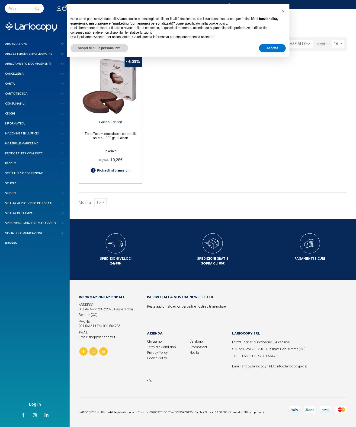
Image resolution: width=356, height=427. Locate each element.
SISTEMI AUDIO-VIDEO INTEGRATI (28, 203)
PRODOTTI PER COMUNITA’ (24, 153)
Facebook (83, 351)
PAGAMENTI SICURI (310, 258)
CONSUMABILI (15, 103)
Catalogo (196, 341)
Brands (11, 242)
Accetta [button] (272, 48)
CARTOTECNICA (16, 93)
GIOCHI (10, 113)
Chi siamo (154, 341)
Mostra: (323, 43)
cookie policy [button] (217, 23)
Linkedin (103, 351)
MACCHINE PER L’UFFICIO (22, 133)
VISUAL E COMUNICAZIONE (24, 233)
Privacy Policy (157, 352)
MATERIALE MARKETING (21, 143)
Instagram (93, 351)
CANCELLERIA (14, 73)
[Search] (38, 8)
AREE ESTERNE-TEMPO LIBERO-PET (29, 53)
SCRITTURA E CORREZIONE (24, 173)
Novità (194, 352)
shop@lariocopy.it (255, 366)
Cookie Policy (157, 358)
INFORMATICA (15, 123)
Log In (35, 404)
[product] (110, 87)
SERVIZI (10, 193)
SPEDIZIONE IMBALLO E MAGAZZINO (30, 223)
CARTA (10, 83)
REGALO (10, 163)
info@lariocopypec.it (291, 366)
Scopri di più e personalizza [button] (99, 48)
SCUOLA (11, 183)
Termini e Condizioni (161, 347)
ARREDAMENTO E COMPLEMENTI (28, 63)
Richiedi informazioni (110, 170)
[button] (283, 11)
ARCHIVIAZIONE (16, 43)
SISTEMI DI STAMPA (19, 213)
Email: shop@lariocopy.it (97, 337)
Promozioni (198, 347)
